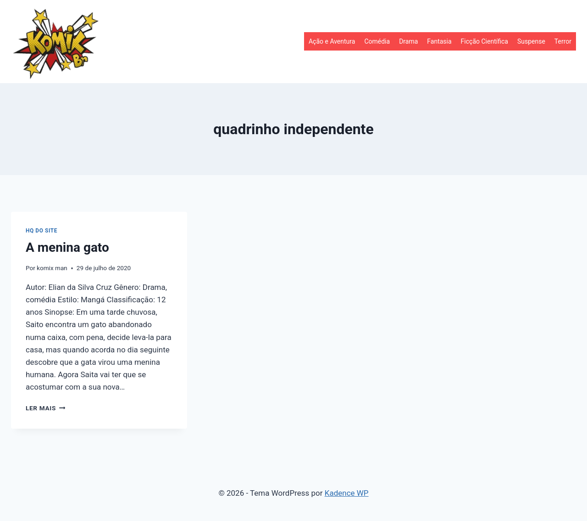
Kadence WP (347, 493)
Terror (562, 41)
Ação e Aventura (332, 41)
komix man (52, 268)
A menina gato (67, 247)
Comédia (377, 41)
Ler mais (45, 408)
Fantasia (439, 41)
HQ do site (41, 230)
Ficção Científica (484, 41)
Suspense (531, 41)
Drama (408, 41)
